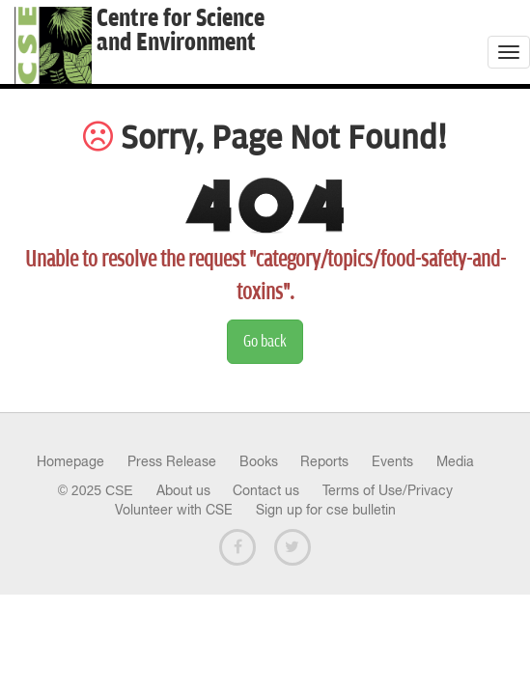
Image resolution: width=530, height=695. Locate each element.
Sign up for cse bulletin (326, 509)
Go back (265, 341)
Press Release (171, 461)
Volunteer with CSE (174, 509)
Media (455, 461)
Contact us (266, 490)
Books (258, 461)
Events (392, 461)
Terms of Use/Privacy (387, 490)
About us (183, 490)
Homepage (70, 461)
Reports (324, 461)
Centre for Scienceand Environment (181, 31)
